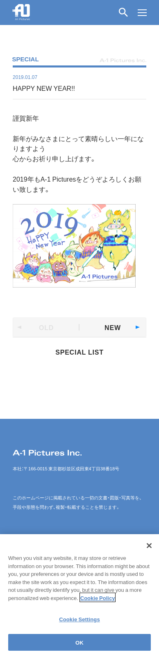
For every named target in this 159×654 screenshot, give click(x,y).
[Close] (149, 548)
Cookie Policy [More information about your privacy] (97, 600)
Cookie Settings (79, 621)
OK (79, 645)
